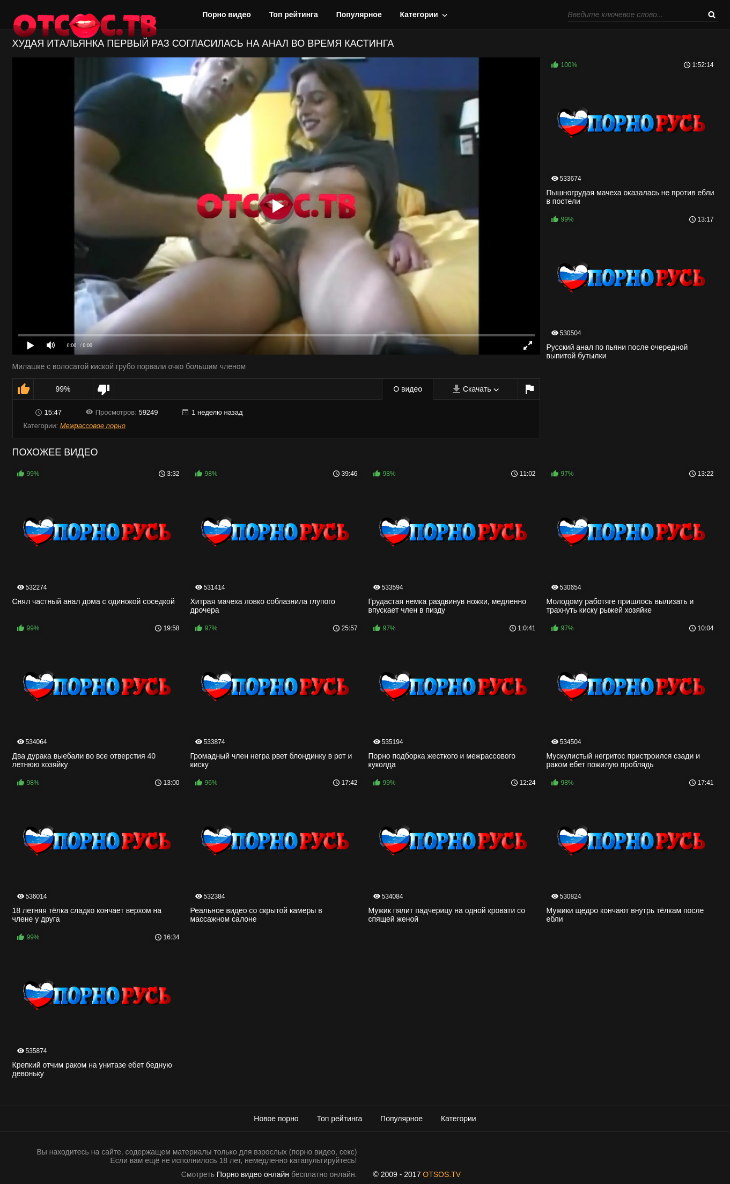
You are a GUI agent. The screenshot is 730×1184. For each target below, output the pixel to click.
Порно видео (226, 14)
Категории (419, 14)
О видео (407, 389)
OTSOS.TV (442, 1174)
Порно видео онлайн (253, 1174)
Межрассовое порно (93, 426)
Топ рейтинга (293, 14)
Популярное (359, 14)
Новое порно (276, 1118)
